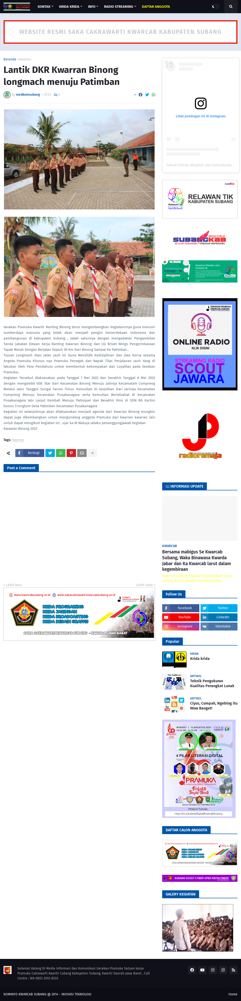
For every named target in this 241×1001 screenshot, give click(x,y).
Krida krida (200, 658)
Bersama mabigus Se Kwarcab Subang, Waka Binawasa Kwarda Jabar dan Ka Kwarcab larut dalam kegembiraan (196, 560)
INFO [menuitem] (91, 6)
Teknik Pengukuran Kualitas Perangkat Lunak (212, 683)
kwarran (25, 59)
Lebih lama (144, 585)
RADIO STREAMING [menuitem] (118, 6)
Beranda (10, 59)
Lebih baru (14, 585)
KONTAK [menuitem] (44, 6)
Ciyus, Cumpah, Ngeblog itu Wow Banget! (213, 705)
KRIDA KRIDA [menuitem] (69, 6)
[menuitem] (156, 6)
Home (233, 994)
